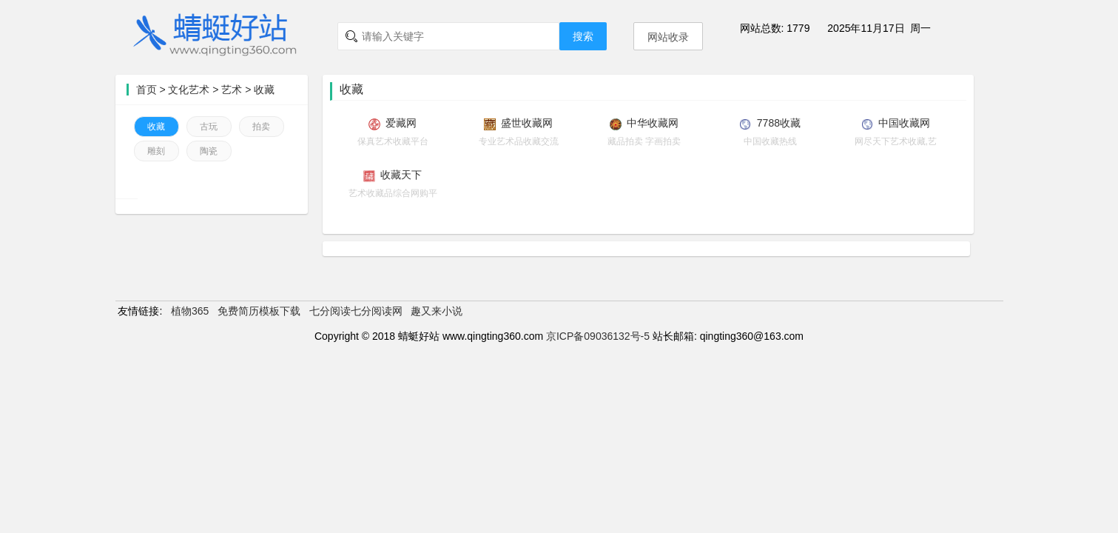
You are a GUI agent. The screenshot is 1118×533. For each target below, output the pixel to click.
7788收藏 (779, 123)
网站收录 (668, 37)
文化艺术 (188, 89)
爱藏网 (401, 123)
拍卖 (261, 126)
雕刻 (156, 151)
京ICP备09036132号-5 (598, 336)
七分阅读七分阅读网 (356, 311)
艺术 (231, 89)
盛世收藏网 (527, 123)
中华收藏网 (652, 123)
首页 (146, 89)
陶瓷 (209, 151)
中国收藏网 (904, 123)
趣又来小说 (436, 311)
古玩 (209, 126)
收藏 (264, 89)
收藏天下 (401, 175)
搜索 (583, 36)
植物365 (190, 311)
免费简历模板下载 (259, 311)
